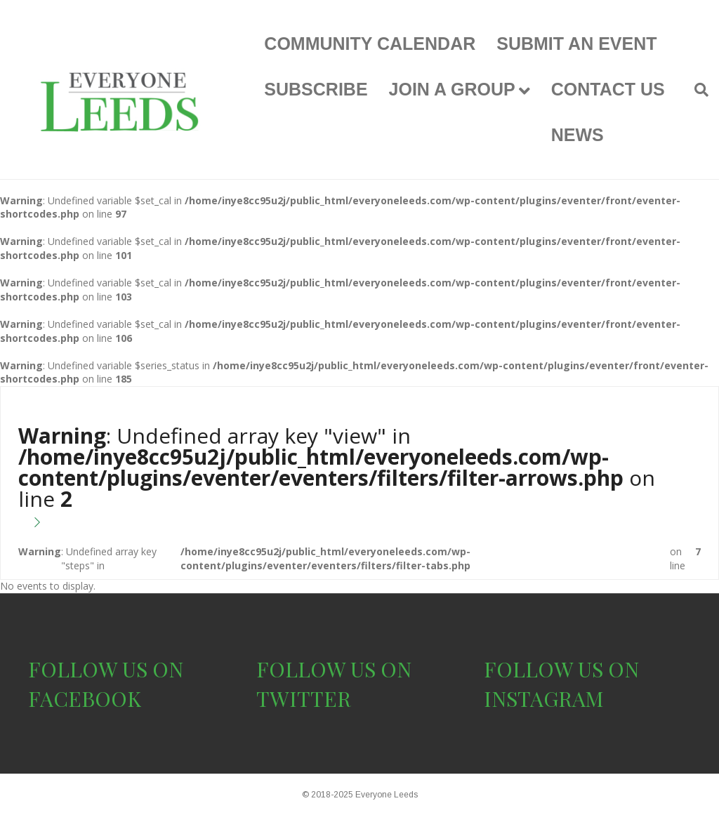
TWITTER (303, 698)
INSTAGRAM (544, 698)
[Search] (696, 90)
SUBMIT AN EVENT (576, 43)
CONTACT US (608, 89)
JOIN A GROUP (452, 89)
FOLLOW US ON (105, 669)
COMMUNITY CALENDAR (369, 43)
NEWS (577, 135)
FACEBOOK (84, 698)
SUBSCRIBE (315, 89)
